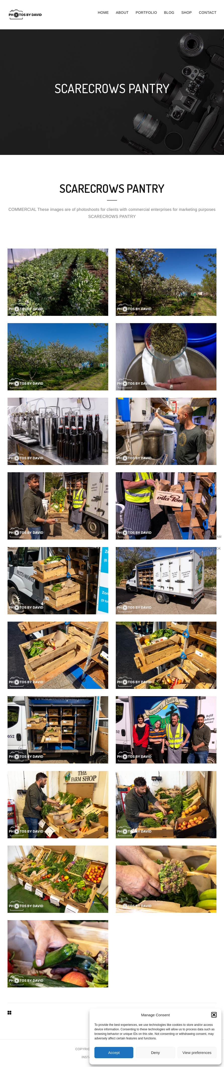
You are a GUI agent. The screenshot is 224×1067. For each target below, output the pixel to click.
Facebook (212, 548)
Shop (186, 13)
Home (103, 13)
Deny (155, 1052)
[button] (213, 1014)
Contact (207, 13)
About (122, 13)
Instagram (212, 537)
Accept (114, 1052)
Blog (169, 13)
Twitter (212, 560)
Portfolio (146, 13)
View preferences (197, 1052)
